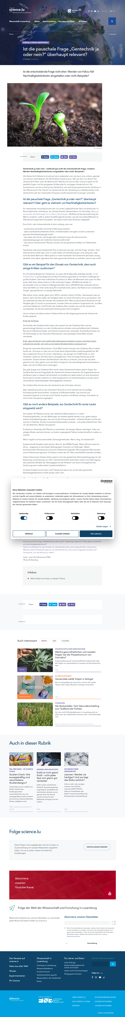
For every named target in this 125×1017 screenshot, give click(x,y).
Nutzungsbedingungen (107, 995)
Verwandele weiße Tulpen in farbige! (74, 679)
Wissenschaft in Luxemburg (20, 21)
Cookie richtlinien (105, 1003)
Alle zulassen (96, 534)
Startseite (112, 34)
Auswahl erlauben (62, 534)
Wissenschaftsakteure (45, 967)
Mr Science (83, 21)
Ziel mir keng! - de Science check (21, 770)
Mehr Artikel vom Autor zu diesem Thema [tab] (48, 578)
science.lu (35, 59)
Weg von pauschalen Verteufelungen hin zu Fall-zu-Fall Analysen (61, 212)
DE (111, 11)
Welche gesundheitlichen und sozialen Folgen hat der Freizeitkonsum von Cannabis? (75, 655)
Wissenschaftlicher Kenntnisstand (70, 649)
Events (39, 979)
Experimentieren (49, 21)
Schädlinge (60, 703)
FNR (56, 670)
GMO (54, 641)
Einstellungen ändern (97, 847)
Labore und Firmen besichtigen (76, 969)
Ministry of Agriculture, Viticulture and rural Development (74, 724)
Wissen (37, 21)
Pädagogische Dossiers (73, 972)
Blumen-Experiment (63, 676)
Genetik (44, 641)
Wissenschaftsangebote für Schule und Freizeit (74, 964)
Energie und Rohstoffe (47, 769)
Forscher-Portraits (43, 970)
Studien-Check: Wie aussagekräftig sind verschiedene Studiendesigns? (19, 778)
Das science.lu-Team (86, 999)
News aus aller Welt (18, 964)
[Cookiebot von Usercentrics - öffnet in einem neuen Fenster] (102, 481)
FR (114, 11)
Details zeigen (102, 526)
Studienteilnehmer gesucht (47, 973)
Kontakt (82, 1003)
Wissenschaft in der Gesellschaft (49, 976)
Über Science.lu (84, 995)
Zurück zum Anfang (107, 1010)
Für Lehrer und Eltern (67, 21)
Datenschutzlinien (105, 999)
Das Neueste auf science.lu (17, 958)
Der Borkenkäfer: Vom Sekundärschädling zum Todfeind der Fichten (77, 707)
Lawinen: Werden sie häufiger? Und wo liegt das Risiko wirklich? (76, 777)
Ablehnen (29, 534)
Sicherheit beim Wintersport (71, 770)
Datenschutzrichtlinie (73, 935)
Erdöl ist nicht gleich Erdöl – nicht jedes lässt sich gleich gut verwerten (47, 776)
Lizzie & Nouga (70, 961)
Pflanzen (65, 641)
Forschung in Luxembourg (46, 963)
